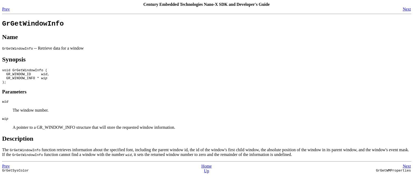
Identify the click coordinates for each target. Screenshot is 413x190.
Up (206, 177)
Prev (6, 9)
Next (407, 9)
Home (206, 172)
